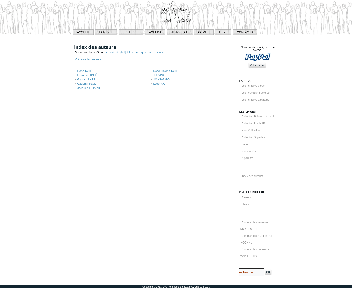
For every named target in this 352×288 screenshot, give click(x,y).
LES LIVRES (131, 32)
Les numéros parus (253, 85)
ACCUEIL (83, 32)
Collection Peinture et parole (258, 116)
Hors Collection (251, 130)
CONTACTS (245, 32)
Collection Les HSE (253, 123)
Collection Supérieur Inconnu (253, 141)
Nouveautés (249, 151)
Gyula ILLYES (86, 79)
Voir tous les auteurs (88, 59)
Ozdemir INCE (86, 83)
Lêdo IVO (159, 83)
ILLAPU (158, 75)
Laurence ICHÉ (87, 75)
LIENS (223, 32)
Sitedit (206, 286)
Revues (246, 197)
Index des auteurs (252, 176)
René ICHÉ (84, 71)
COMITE (204, 32)
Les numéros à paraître (255, 99)
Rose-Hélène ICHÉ (165, 71)
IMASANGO (161, 79)
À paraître (247, 158)
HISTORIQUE (180, 32)
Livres (245, 204)
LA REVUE (106, 32)
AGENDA (155, 32)
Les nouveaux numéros (256, 92)
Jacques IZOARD (88, 88)
